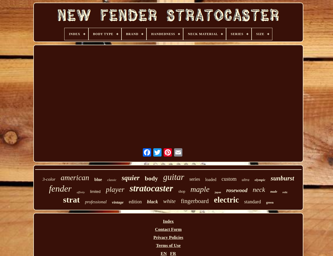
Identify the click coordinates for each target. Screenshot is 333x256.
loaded (210, 179)
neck (259, 189)
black (152, 201)
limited (95, 192)
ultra (245, 180)
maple (199, 189)
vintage (118, 202)
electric (226, 199)
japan (218, 192)
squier (131, 178)
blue (98, 179)
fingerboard (195, 201)
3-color (48, 179)
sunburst (282, 178)
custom (229, 179)
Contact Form (168, 229)
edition (135, 201)
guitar (173, 177)
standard (252, 201)
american (75, 177)
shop (181, 191)
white (169, 201)
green (269, 202)
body (151, 178)
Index (168, 221)
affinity (81, 192)
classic (111, 180)
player (115, 189)
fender (60, 188)
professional (96, 201)
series (194, 179)
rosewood (237, 190)
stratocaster (151, 188)
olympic (260, 180)
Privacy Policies (168, 237)
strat (71, 199)
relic (285, 192)
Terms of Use (168, 245)
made (273, 191)
